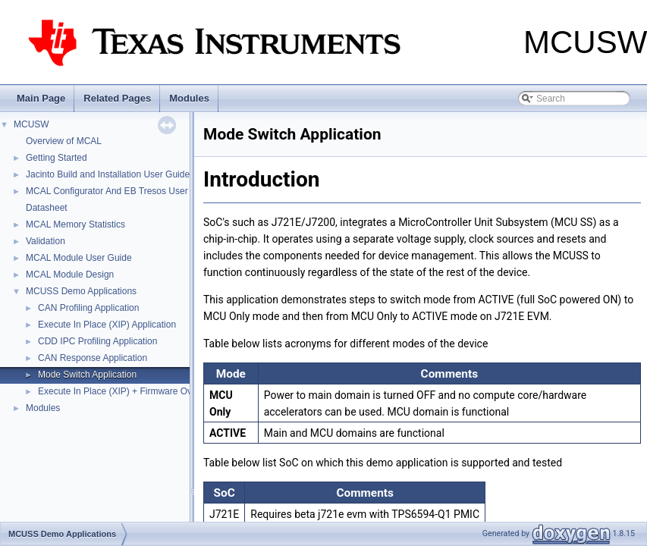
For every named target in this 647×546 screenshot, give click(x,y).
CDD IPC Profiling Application (97, 341)
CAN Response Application (92, 358)
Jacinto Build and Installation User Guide (108, 174)
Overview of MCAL (64, 141)
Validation (45, 241)
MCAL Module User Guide (79, 258)
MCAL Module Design (70, 274)
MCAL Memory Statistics (75, 224)
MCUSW (31, 124)
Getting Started (56, 157)
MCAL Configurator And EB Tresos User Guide (120, 191)
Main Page (41, 98)
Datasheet (47, 207)
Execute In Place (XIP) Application (107, 324)
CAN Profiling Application (88, 308)
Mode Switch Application (87, 374)
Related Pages (117, 98)
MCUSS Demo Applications (81, 291)
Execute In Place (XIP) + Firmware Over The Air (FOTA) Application (174, 391)
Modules (189, 98)
